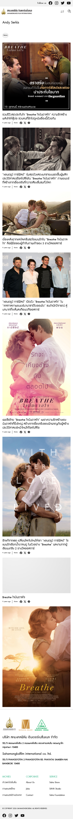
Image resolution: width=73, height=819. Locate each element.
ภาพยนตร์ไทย (8, 789)
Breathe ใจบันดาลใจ (13, 597)
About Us (30, 782)
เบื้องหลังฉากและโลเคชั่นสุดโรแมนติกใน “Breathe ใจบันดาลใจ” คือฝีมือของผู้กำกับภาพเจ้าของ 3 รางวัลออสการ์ (35, 241)
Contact (29, 795)
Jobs (28, 789)
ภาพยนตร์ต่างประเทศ (12, 795)
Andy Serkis (10, 22)
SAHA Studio (55, 789)
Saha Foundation (57, 795)
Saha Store (54, 782)
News (5, 35)
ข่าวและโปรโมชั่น (9, 782)
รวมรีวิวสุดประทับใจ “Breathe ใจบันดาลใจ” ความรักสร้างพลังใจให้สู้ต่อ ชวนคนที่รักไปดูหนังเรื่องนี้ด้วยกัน (34, 116)
